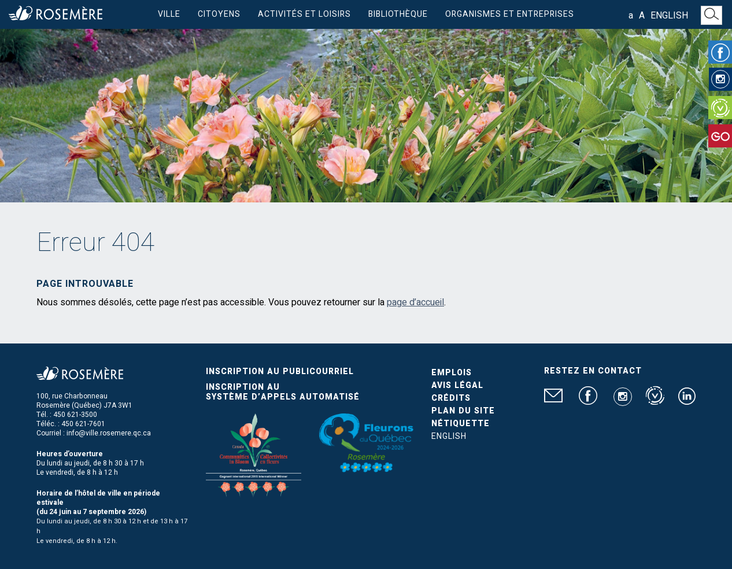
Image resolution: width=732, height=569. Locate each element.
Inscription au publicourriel (280, 371)
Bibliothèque (398, 14)
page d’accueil (415, 302)
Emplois (451, 373)
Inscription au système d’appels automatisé (283, 392)
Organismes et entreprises (509, 14)
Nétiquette (460, 423)
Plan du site (463, 411)
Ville (169, 14)
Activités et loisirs (304, 14)
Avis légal (457, 385)
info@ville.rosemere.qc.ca (108, 433)
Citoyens (219, 14)
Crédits (451, 398)
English (669, 16)
